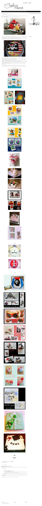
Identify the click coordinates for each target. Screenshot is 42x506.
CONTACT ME (18, 11)
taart (6, 462)
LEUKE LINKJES (13, 11)
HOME (3, 11)
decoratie (4, 462)
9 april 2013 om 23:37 (10, 466)
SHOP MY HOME (23, 11)
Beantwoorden (4, 468)
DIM (9, 11)
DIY (5, 462)
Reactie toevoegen (4, 475)
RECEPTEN (6, 11)
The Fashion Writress (5, 466)
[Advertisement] (14, 497)
